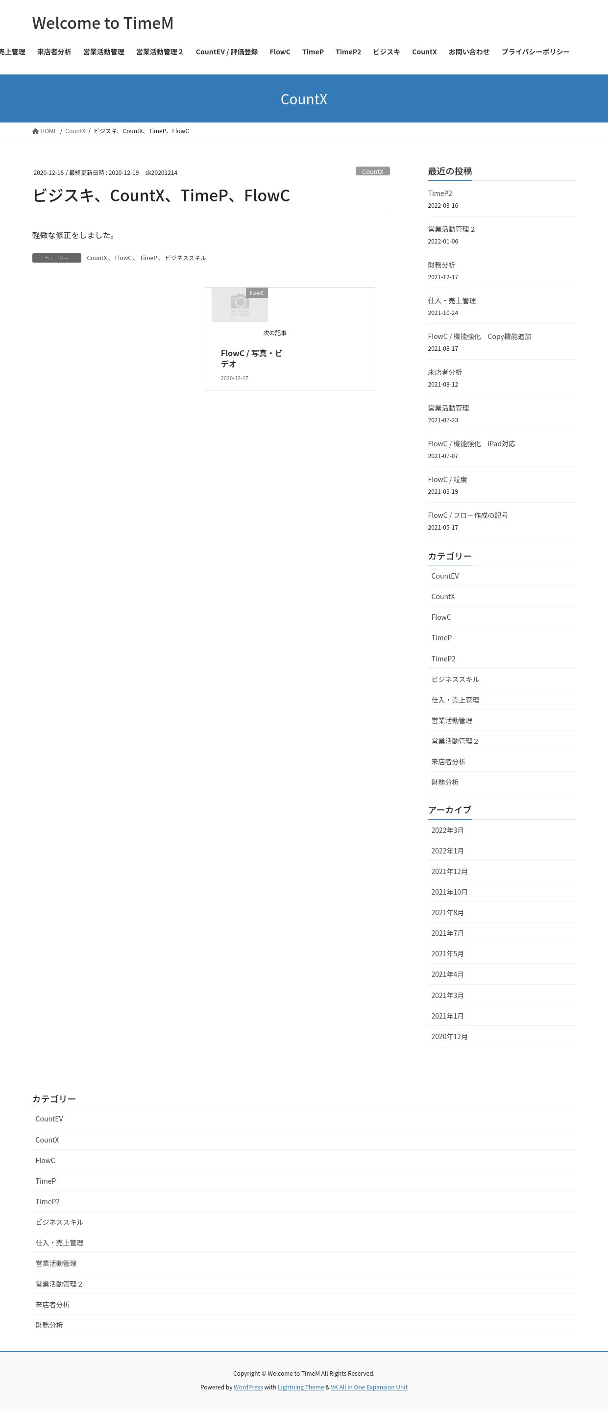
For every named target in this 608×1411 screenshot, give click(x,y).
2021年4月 (448, 974)
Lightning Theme (301, 1387)
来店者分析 (445, 372)
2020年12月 (450, 1036)
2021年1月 (448, 1016)
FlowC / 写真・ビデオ (252, 358)
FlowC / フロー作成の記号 (468, 515)
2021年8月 (448, 912)
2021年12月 (450, 871)
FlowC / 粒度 (447, 479)
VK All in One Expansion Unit (369, 1387)
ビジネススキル (185, 257)
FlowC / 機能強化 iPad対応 (472, 443)
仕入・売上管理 (452, 300)
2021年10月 (450, 892)
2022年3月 (448, 830)
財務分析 (442, 264)
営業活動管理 (448, 408)
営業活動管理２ (452, 229)
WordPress (248, 1387)
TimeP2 (440, 193)
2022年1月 (448, 850)
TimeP (148, 257)
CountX (373, 171)
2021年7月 (448, 933)
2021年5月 (448, 953)
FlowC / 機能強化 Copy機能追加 (480, 336)
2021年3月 (448, 995)
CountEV (445, 576)
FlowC (123, 257)
